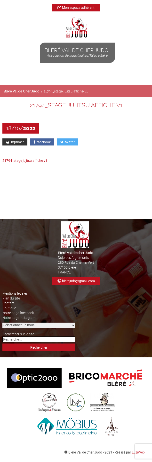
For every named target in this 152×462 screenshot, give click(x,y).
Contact (8, 303)
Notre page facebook (18, 312)
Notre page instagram (18, 317)
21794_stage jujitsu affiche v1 (24, 160)
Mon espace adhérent (76, 7)
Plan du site (11, 298)
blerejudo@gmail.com (78, 281)
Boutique (9, 308)
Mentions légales (15, 293)
